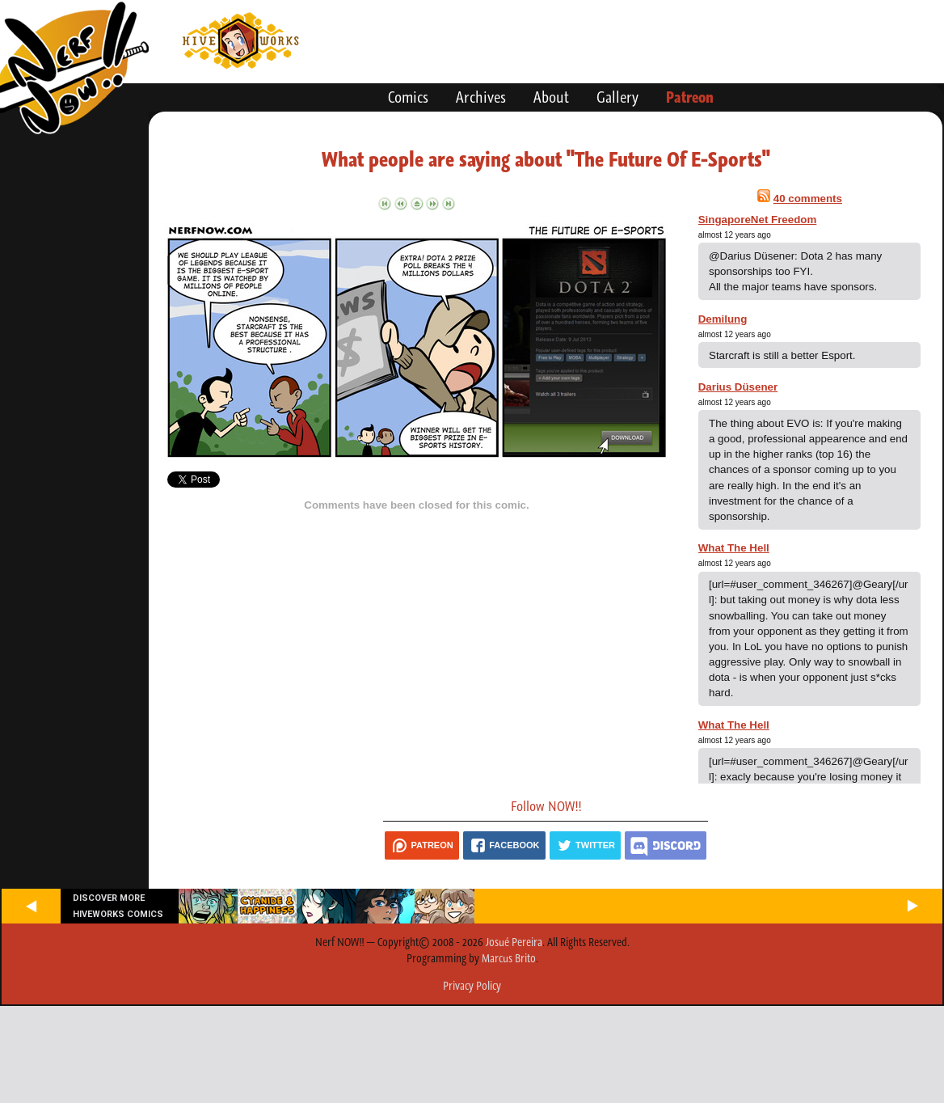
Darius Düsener (738, 387)
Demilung (723, 319)
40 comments (807, 198)
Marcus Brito (509, 958)
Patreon (690, 97)
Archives (481, 97)
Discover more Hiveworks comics (118, 906)
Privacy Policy (472, 985)
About (551, 97)
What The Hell (733, 548)
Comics (408, 97)
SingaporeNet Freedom (757, 219)
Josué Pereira (514, 942)
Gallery (617, 97)
